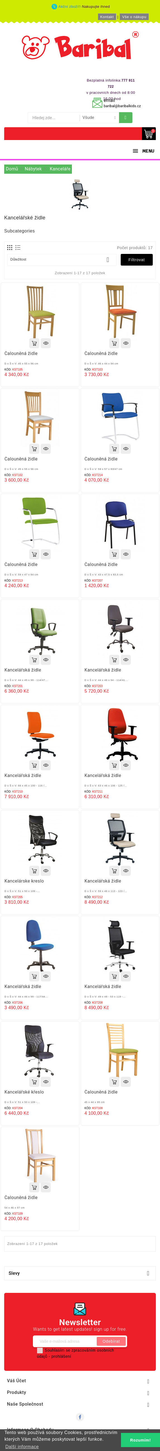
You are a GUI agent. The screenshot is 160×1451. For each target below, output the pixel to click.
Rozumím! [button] (140, 1440)
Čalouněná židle (21, 353)
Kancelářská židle (22, 670)
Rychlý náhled (46, 343)
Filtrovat (137, 260)
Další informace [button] (22, 1446)
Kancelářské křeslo (24, 1092)
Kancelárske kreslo (24, 881)
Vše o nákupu (134, 17)
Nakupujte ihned (96, 6)
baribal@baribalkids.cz (122, 106)
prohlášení (61, 1356)
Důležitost (61, 259)
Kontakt (107, 17)
